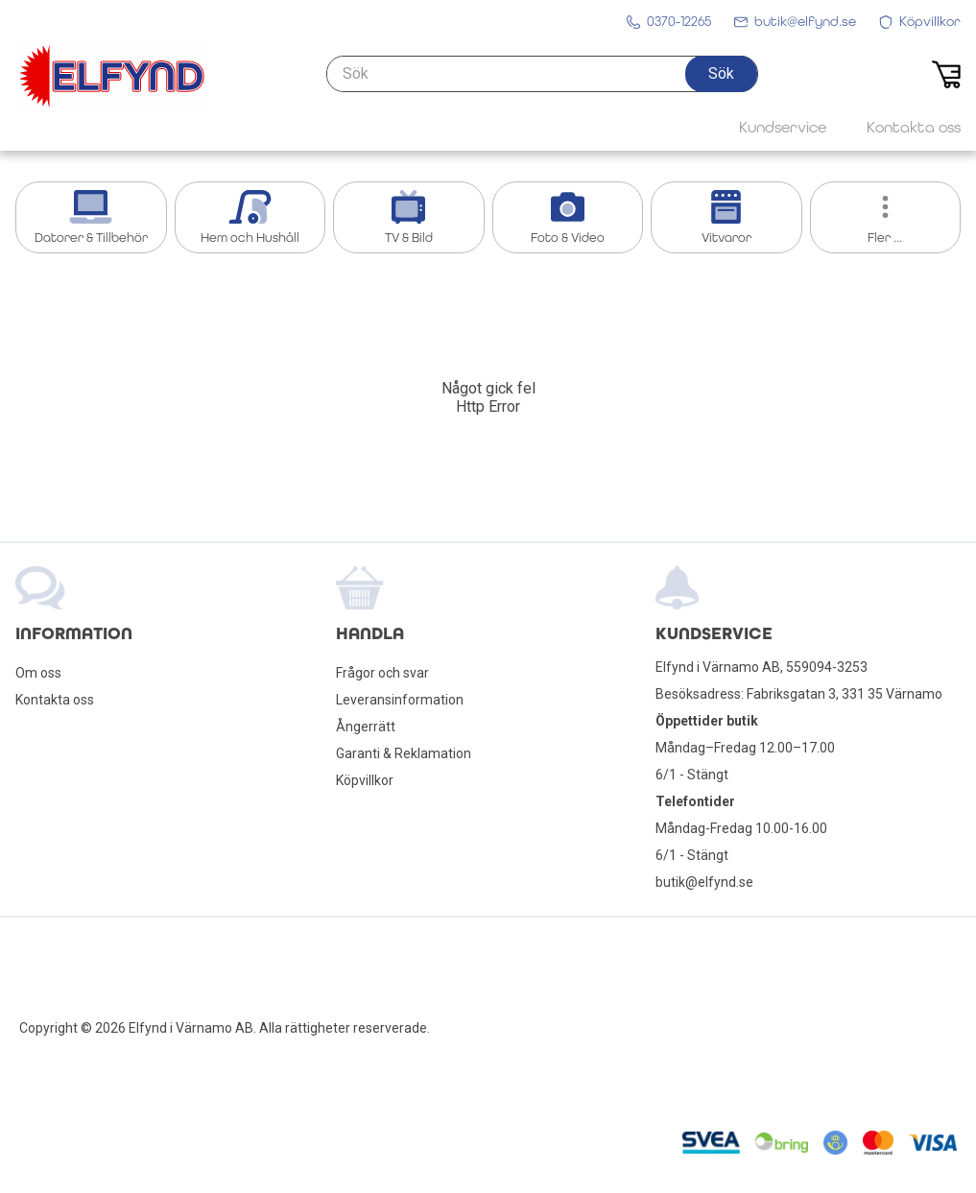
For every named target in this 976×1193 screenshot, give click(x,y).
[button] (721, 74)
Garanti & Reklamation (403, 753)
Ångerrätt (365, 726)
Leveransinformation (400, 699)
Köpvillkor (364, 780)
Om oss (38, 672)
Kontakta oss (54, 699)
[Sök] (542, 74)
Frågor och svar (382, 672)
